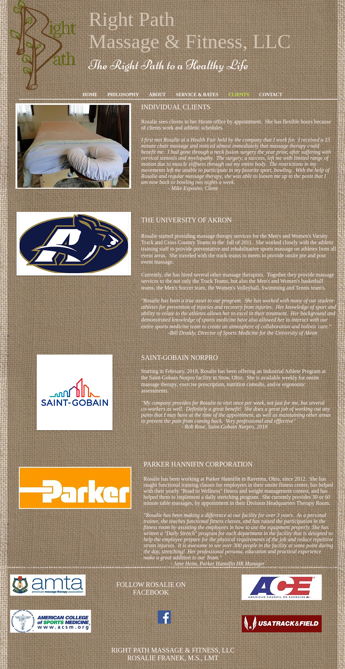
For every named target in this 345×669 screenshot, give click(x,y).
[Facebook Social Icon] (164, 617)
